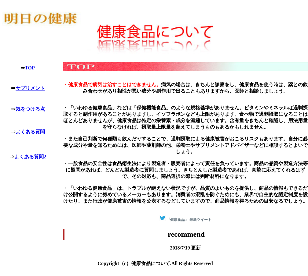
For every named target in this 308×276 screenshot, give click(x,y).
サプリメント (30, 88)
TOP (30, 67)
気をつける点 (30, 108)
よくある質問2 (30, 156)
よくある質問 (30, 131)
